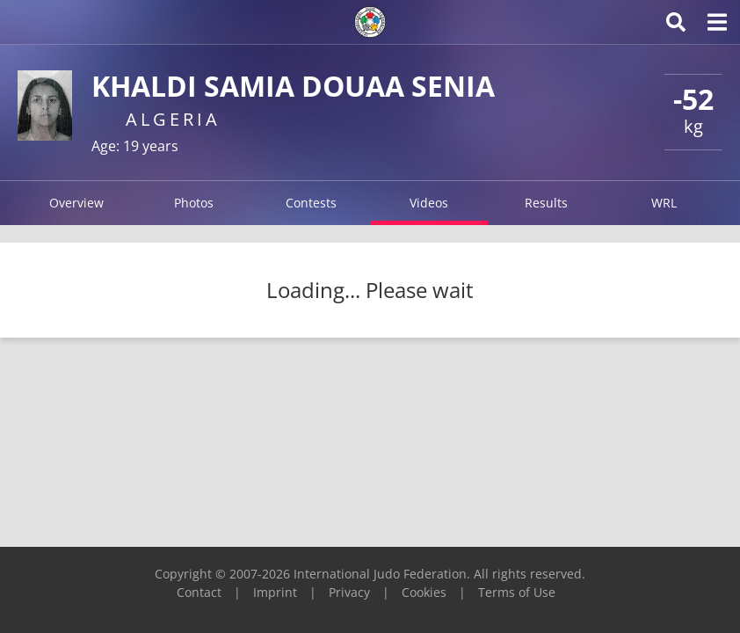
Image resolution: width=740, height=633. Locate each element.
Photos (194, 202)
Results (546, 202)
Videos (429, 202)
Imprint (275, 592)
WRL (664, 202)
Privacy (349, 592)
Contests (311, 202)
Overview (76, 202)
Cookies (424, 592)
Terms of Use (516, 592)
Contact (199, 592)
